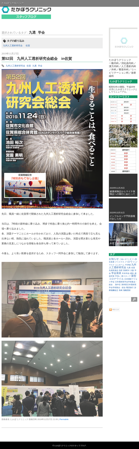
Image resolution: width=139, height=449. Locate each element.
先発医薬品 (113, 270)
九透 (32, 32)
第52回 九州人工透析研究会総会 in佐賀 (37, 58)
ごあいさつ (124, 259)
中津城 (128, 265)
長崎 (120, 290)
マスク (111, 265)
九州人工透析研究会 (13, 45)
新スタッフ (126, 276)
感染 (132, 273)
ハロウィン (131, 261)
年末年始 (125, 273)
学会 (41, 32)
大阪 (132, 270)
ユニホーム (119, 265)
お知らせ (114, 259)
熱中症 (118, 284)
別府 (120, 270)
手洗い (118, 276)
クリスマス (119, 262)
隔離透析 (127, 290)
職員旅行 (130, 287)
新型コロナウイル (122, 277)
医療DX (126, 270)
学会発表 (116, 273)
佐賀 (28, 45)
